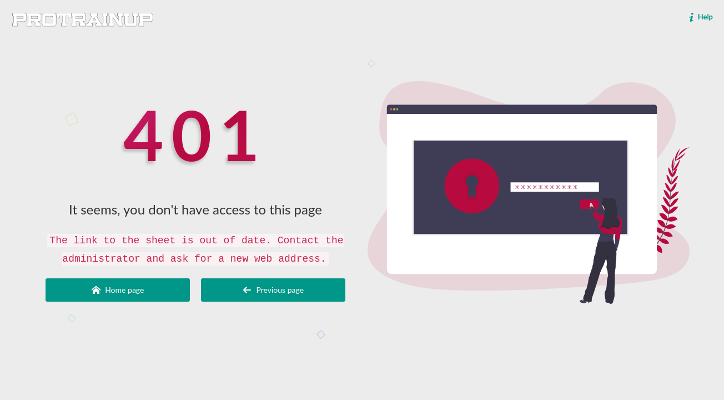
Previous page (273, 289)
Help (700, 17)
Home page (118, 289)
